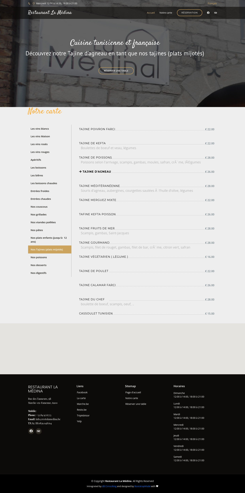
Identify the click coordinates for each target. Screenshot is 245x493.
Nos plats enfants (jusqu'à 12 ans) (49, 239)
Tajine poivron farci (97, 129)
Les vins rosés (39, 144)
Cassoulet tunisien (96, 313)
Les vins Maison (40, 136)
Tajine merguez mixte (97, 200)
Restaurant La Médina (50, 12)
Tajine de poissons (95, 157)
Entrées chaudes (41, 198)
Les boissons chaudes (44, 183)
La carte (81, 398)
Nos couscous (39, 206)
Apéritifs (36, 159)
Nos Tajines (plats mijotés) (47, 249)
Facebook (82, 392)
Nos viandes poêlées (43, 222)
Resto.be (82, 410)
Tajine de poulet (93, 271)
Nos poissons (39, 257)
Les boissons (38, 167)
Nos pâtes (37, 229)
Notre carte (165, 12)
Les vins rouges (40, 152)
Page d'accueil (133, 392)
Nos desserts (38, 264)
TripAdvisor (83, 415)
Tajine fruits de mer (97, 228)
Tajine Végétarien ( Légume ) (103, 256)
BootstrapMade (142, 486)
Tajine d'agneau (95, 171)
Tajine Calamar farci (97, 285)
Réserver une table (116, 70)
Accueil (151, 12)
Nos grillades (38, 214)
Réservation (190, 12)
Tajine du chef (92, 299)
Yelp (79, 421)
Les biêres (37, 175)
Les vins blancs (40, 128)
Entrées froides (40, 190)
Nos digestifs (38, 272)
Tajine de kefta (92, 143)
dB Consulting (109, 486)
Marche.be (83, 404)
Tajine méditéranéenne (99, 186)
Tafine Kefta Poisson (97, 214)
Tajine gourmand (94, 242)
